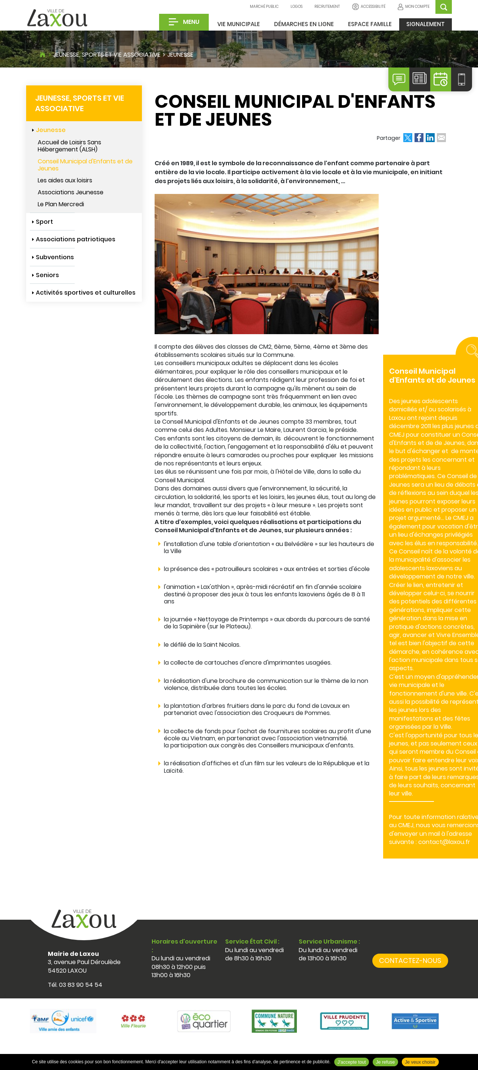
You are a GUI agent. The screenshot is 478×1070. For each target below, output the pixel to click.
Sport (44, 221)
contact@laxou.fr (444, 842)
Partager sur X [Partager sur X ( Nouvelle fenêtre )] (407, 137)
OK (443, 7)
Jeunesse (180, 54)
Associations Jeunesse (70, 192)
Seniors (47, 275)
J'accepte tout (352, 1062)
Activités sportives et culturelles (86, 292)
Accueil (42, 53)
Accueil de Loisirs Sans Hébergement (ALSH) (69, 146)
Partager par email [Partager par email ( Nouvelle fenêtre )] (441, 137)
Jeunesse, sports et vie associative (107, 54)
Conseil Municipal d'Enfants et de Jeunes (85, 165)
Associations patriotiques (75, 239)
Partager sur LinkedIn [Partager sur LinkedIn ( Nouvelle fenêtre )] (430, 137)
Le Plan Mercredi (61, 204)
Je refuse (385, 1062)
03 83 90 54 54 (80, 984)
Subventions (55, 257)
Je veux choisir (420, 1062)
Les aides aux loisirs (65, 180)
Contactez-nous (410, 960)
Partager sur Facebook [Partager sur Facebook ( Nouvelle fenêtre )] (419, 137)
